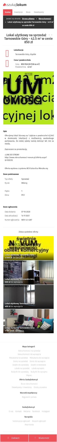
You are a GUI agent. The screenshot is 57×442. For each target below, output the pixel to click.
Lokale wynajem (37, 368)
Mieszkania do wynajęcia (39, 358)
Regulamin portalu (29, 397)
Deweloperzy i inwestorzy (22, 387)
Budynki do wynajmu (39, 372)
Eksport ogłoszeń (39, 421)
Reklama (27, 411)
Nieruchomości (45, 19)
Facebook (36, 411)
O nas (11, 411)
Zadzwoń (13, 438)
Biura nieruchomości (29, 384)
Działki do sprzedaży (21, 365)
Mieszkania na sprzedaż (18, 358)
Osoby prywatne (40, 387)
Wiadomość (42, 438)
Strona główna (28, 19)
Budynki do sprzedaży (20, 372)
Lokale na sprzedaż (21, 368)
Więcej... (29, 375)
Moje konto (29, 425)
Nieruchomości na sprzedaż (29, 351)
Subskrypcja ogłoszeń (21, 421)
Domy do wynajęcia (37, 361)
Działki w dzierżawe (38, 365)
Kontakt (18, 411)
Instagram (46, 411)
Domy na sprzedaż (20, 361)
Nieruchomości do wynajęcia (29, 354)
